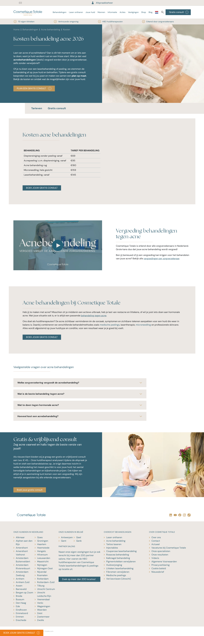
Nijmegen (42, 564)
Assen (19, 585)
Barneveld (21, 589)
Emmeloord (22, 613)
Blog (150, 12)
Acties (122, 12)
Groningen (42, 540)
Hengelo (41, 551)
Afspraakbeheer (102, 2)
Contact (155, 540)
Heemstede (43, 547)
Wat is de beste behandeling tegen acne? (79, 394)
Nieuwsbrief (157, 571)
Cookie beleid (158, 568)
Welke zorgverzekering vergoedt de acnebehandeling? (79, 382)
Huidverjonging (114, 564)
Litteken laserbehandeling (119, 568)
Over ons (156, 537)
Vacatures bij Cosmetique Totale (168, 547)
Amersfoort (22, 547)
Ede (18, 606)
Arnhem (20, 578)
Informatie (112, 12)
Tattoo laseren (113, 544)
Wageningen (43, 606)
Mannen (101, 12)
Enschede (21, 620)
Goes (40, 537)
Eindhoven (21, 609)
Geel (78, 537)
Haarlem (41, 544)
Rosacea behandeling (117, 554)
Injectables (112, 547)
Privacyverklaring (160, 564)
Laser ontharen (76, 12)
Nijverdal (42, 571)
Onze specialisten (160, 551)
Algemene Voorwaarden (164, 561)
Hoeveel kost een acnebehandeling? (79, 416)
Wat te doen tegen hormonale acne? (79, 405)
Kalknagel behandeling (118, 558)
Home (16, 29)
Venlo (40, 602)
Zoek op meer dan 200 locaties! (79, 579)
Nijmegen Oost (45, 568)
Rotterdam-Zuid (45, 582)
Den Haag (21, 602)
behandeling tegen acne (93, 315)
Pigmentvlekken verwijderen (121, 561)
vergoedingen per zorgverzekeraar (161, 258)
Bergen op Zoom (24, 592)
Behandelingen (59, 12)
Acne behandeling (50, 29)
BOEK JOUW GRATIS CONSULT (42, 187)
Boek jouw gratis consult (29, 489)
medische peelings (110, 324)
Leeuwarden (43, 558)
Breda (19, 595)
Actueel (155, 544)
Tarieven (36, 108)
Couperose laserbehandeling (121, 551)
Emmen (20, 616)
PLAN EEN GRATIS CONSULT (34, 88)
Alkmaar (20, 537)
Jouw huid (90, 12)
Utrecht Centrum (46, 589)
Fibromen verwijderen (117, 571)
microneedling (143, 324)
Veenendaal (43, 599)
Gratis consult (178, 12)
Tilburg (40, 585)
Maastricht (43, 561)
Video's (155, 558)
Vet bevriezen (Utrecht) (118, 578)
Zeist (39, 613)
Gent (63, 540)
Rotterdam (43, 578)
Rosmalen (42, 575)
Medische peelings (116, 575)
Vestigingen (133, 12)
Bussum (20, 599)
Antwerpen (67, 537)
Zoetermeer (43, 616)
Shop (143, 12)
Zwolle (40, 620)
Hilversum (42, 554)
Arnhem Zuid (22, 582)
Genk (79, 540)
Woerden (42, 609)
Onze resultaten (159, 554)
